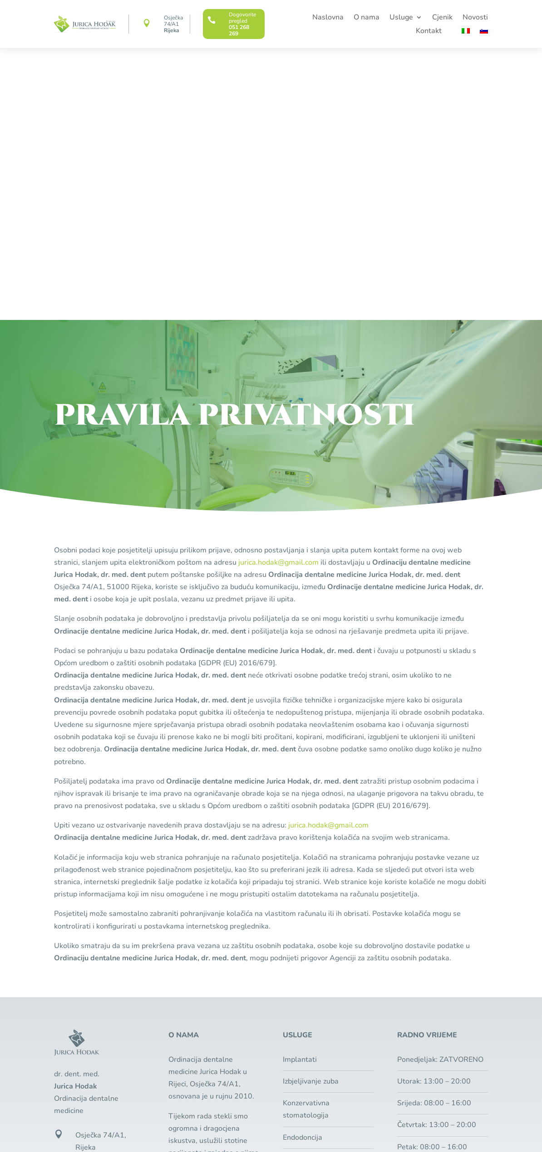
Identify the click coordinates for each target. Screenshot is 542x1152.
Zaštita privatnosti (300, 1123)
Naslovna (328, 18)
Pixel (116, 1135)
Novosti (475, 18)
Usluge (401, 18)
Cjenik (442, 18)
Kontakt (429, 32)
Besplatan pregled (436, 956)
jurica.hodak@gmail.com (278, 290)
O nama (366, 18)
